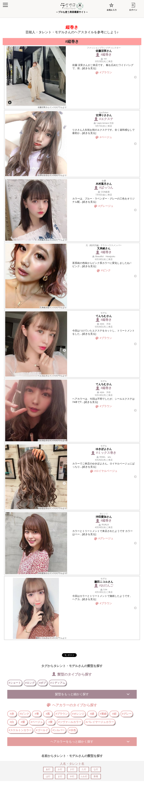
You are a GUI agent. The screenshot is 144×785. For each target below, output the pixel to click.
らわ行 (84, 776)
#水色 (72, 730)
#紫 (23, 721)
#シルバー (58, 730)
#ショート (15, 682)
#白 (12, 721)
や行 (72, 776)
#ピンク (24, 713)
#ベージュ (36, 721)
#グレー (127, 713)
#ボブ (42, 682)
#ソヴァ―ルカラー (69, 721)
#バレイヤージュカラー (100, 721)
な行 (96, 769)
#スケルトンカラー (20, 730)
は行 (48, 776)
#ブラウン (61, 713)
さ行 (72, 769)
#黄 (50, 721)
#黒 (48, 713)
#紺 (114, 713)
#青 (37, 713)
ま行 (60, 776)
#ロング (30, 682)
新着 (96, 776)
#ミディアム (57, 682)
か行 (60, 769)
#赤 (12, 713)
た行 (84, 769)
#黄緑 (103, 713)
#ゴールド (42, 730)
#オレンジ (78, 713)
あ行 (48, 769)
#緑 (92, 713)
